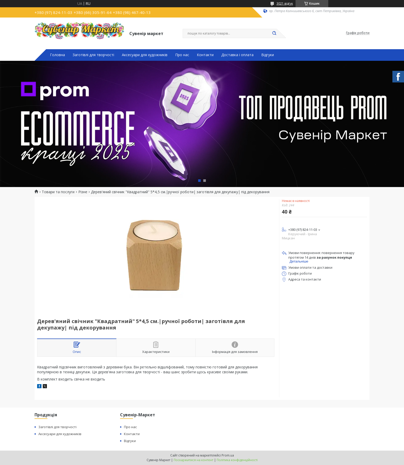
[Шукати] (274, 33)
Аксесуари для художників (144, 55)
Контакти (205, 55)
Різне (82, 192)
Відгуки (267, 55)
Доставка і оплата (237, 55)
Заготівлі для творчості (93, 55)
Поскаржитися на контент (193, 460)
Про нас (182, 55)
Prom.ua (228, 455)
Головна (57, 55)
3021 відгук (284, 3)
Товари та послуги (58, 192)
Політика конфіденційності (237, 460)
